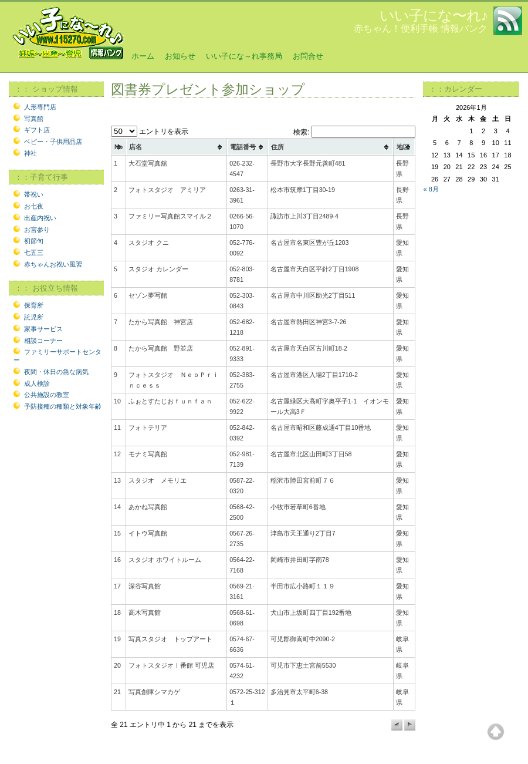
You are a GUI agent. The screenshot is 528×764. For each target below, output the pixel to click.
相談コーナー (43, 340)
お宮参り (37, 229)
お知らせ (180, 56)
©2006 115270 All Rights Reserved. (60, 757)
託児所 (33, 317)
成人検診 (37, 383)
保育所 (33, 305)
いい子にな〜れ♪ (434, 15)
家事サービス (43, 328)
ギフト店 (37, 129)
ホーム (142, 56)
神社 (30, 153)
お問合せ (308, 56)
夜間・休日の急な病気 (56, 371)
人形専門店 (40, 106)
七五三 (33, 252)
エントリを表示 (149, 131)
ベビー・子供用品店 (53, 141)
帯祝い (33, 194)
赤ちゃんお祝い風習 (53, 264)
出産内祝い (40, 217)
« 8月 (430, 189)
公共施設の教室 (46, 394)
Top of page (496, 732)
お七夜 (33, 206)
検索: (354, 132)
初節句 (33, 240)
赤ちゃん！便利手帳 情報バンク (421, 28)
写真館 (33, 118)
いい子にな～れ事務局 (244, 56)
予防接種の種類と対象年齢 (62, 406)
